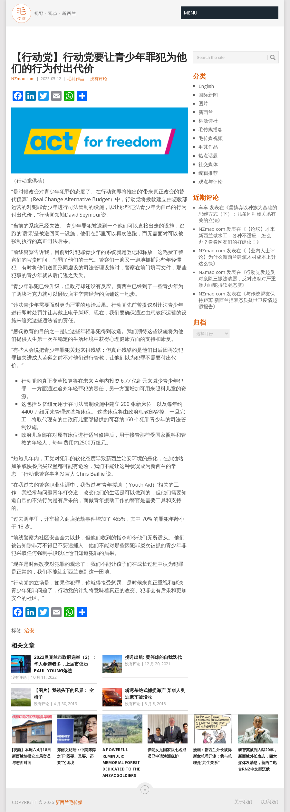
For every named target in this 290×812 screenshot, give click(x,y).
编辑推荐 (208, 173)
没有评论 (98, 78)
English (206, 86)
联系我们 (269, 801)
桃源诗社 (208, 120)
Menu (190, 13)
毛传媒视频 (210, 138)
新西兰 (205, 112)
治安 (29, 630)
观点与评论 (210, 181)
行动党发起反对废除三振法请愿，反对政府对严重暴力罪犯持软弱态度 (237, 278)
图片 (203, 103)
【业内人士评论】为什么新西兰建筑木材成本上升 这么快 (237, 256)
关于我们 (243, 801)
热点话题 (208, 155)
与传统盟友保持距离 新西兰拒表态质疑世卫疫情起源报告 (237, 300)
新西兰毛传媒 (68, 802)
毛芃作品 (75, 78)
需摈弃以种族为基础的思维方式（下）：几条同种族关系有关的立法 (237, 213)
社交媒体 (208, 164)
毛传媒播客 (210, 129)
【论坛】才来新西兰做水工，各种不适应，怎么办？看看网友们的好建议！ (236, 235)
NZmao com (22, 78)
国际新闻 (208, 94)
